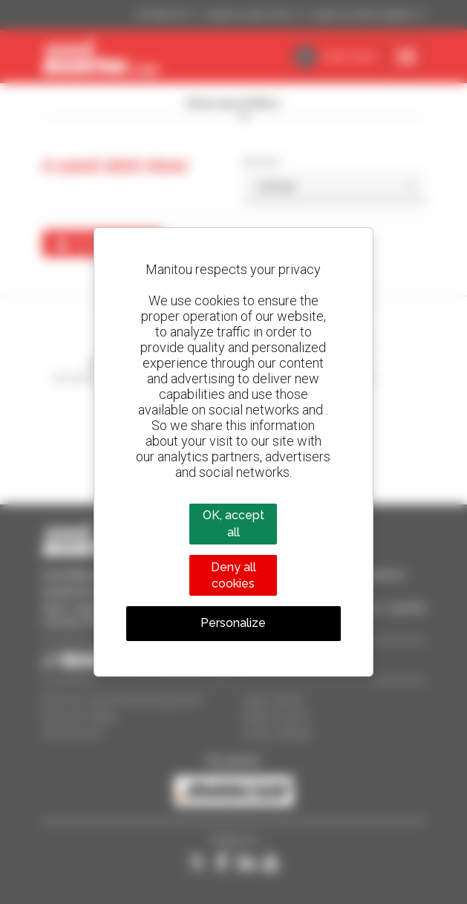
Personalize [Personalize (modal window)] (233, 623)
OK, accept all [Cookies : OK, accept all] (233, 523)
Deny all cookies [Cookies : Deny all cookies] (233, 575)
